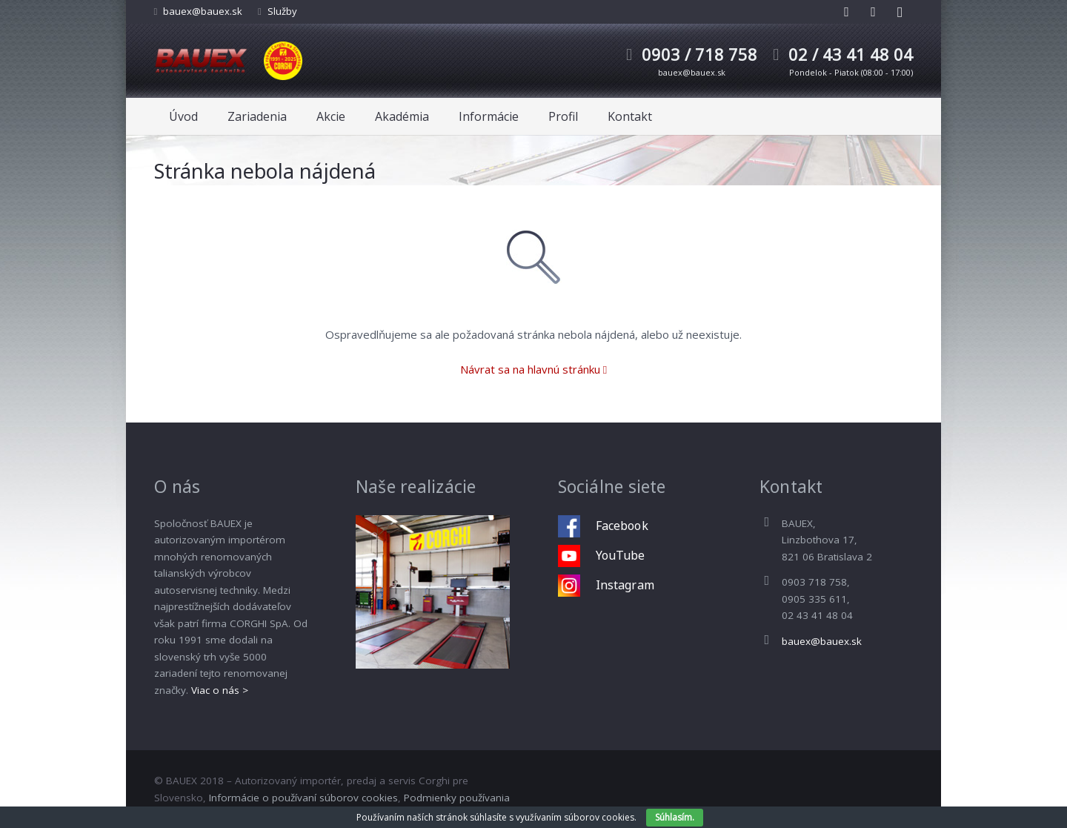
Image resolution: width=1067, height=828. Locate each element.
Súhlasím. (674, 817)
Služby (282, 11)
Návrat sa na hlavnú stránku (533, 369)
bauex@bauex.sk (202, 11)
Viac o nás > (219, 690)
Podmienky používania (457, 797)
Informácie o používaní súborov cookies (303, 797)
